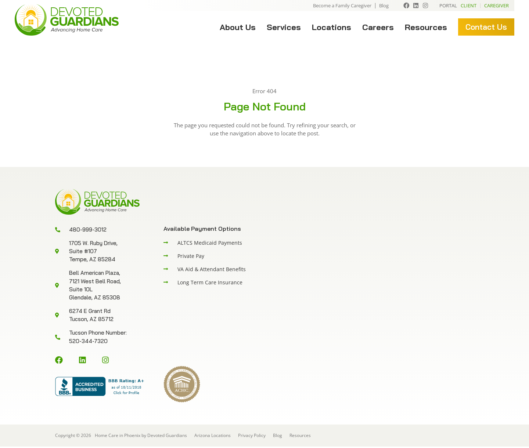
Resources (426, 27)
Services (284, 27)
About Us (238, 27)
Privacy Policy (252, 437)
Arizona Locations (212, 437)
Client (468, 5)
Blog (384, 5)
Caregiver (496, 5)
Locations (331, 27)
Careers (378, 27)
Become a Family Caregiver (342, 5)
